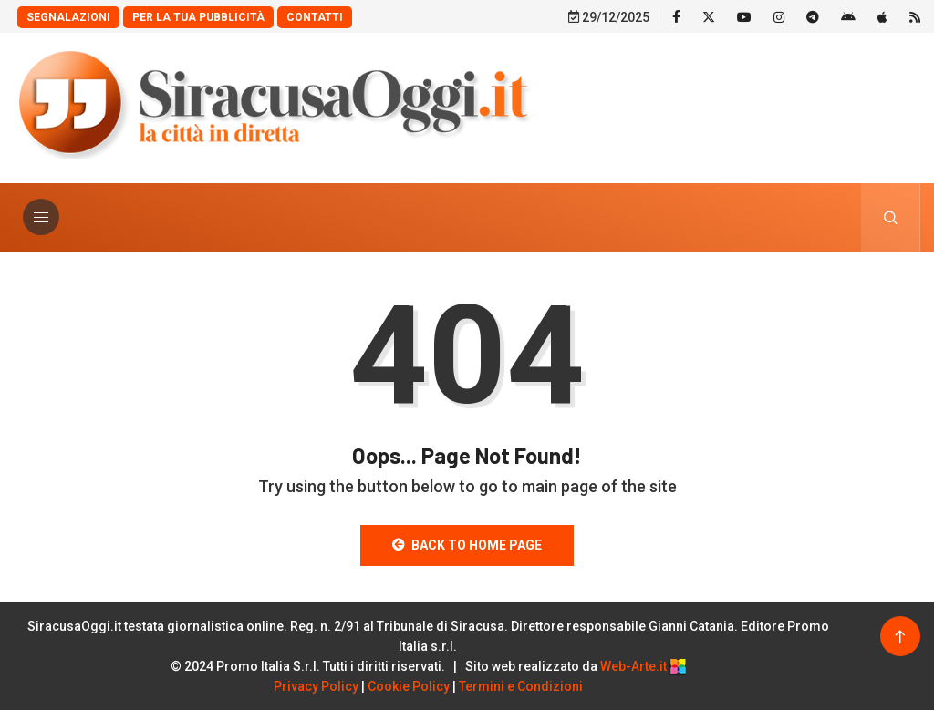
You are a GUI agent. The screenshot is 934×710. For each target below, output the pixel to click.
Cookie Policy (409, 686)
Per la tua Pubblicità (198, 17)
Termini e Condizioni (521, 686)
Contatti (314, 17)
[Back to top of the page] (900, 637)
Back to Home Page (467, 545)
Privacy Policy (316, 686)
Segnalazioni (68, 17)
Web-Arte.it (643, 666)
